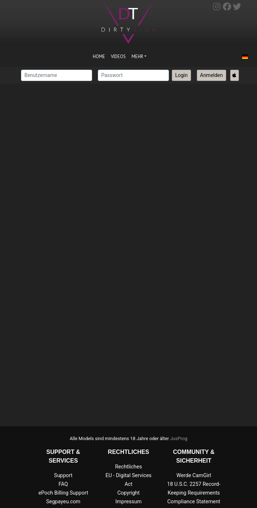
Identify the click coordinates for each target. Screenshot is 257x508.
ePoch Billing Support (63, 493)
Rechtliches (128, 467)
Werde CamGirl (194, 475)
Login (181, 75)
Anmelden (211, 75)
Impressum (128, 502)
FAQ (63, 484)
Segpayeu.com (63, 502)
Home (99, 56)
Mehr (137, 56)
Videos (118, 56)
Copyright (128, 493)
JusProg (178, 438)
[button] (245, 57)
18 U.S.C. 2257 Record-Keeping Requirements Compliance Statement (193, 493)
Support (63, 475)
